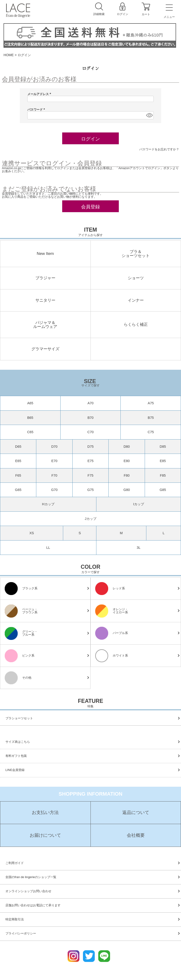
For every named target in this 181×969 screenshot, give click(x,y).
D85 (163, 446)
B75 (151, 417)
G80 (126, 489)
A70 (90, 403)
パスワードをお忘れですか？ (159, 149)
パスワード (37, 109)
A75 (151, 403)
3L (138, 547)
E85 (163, 461)
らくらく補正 (136, 325)
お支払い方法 (45, 812)
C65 (30, 432)
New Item (45, 254)
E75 (90, 461)
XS (31, 533)
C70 (90, 432)
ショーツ (136, 278)
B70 (90, 417)
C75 (151, 432)
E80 (127, 461)
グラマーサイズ (45, 349)
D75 (90, 446)
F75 (91, 475)
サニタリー (45, 300)
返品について (135, 812)
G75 (90, 489)
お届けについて (45, 835)
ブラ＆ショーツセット (136, 254)
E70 (54, 461)
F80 (127, 475)
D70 (54, 446)
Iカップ (138, 504)
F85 (163, 475)
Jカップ (90, 518)
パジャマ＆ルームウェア (45, 325)
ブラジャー (45, 278)
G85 (163, 489)
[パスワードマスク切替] (149, 115)
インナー (136, 300)
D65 (18, 446)
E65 (18, 461)
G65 (18, 489)
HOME (9, 55)
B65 (30, 417)
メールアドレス (40, 94)
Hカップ (48, 504)
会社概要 (136, 835)
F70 (54, 475)
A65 (30, 403)
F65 (18, 475)
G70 (54, 489)
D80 (126, 446)
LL (48, 547)
